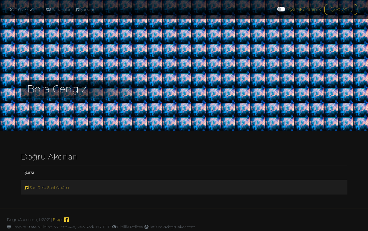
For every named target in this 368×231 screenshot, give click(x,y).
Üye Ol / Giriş (340, 9)
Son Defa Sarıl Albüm (46, 187)
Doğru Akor (21, 9)
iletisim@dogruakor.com (172, 227)
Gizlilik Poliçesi (130, 227)
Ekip (57, 219)
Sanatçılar (58, 9)
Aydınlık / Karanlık (304, 9)
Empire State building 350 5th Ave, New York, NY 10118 (61, 227)
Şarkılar (84, 9)
